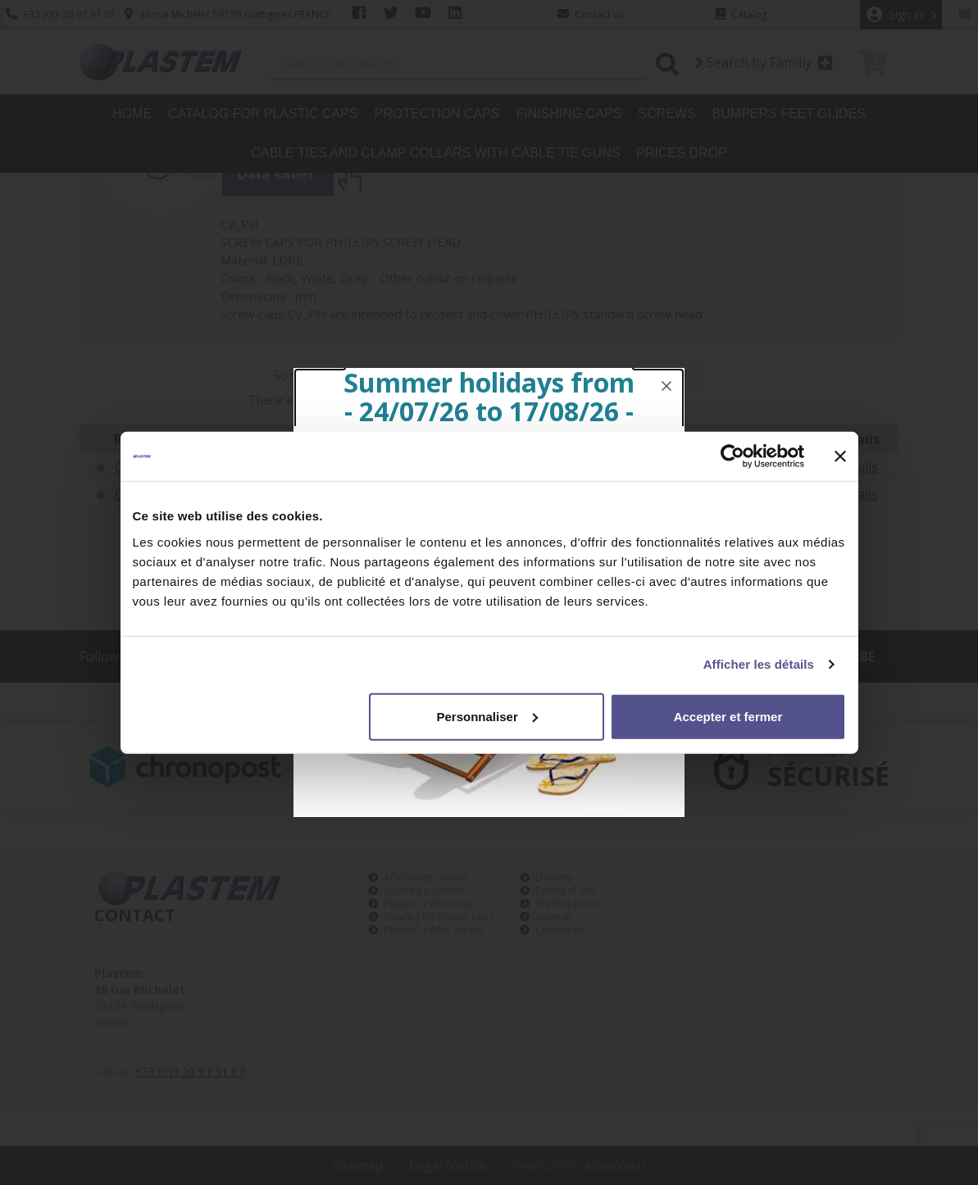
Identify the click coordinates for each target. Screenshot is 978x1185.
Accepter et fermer (728, 716)
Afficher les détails (758, 664)
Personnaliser (487, 716)
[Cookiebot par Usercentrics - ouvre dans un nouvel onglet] (732, 456)
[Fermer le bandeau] (840, 456)
